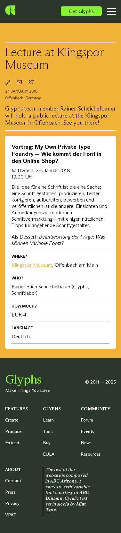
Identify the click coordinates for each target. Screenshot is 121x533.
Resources (91, 454)
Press (10, 492)
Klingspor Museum (32, 265)
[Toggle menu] (113, 11)
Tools (48, 431)
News (86, 442)
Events (87, 431)
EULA (48, 454)
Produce (13, 431)
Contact (13, 481)
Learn (48, 420)
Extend (12, 442)
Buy (47, 442)
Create (11, 420)
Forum (87, 420)
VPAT (10, 515)
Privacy (12, 503)
